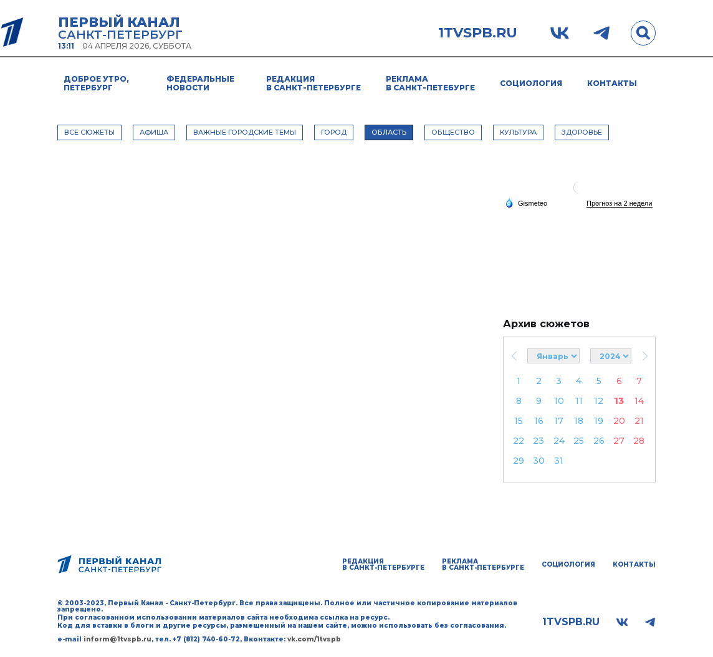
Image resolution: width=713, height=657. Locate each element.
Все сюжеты (89, 132)
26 (599, 440)
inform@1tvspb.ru (117, 639)
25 (578, 440)
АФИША (154, 132)
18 (578, 420)
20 (619, 420)
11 (579, 400)
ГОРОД (334, 132)
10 (559, 400)
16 (538, 420)
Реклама (430, 83)
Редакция (313, 83)
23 (538, 440)
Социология (531, 83)
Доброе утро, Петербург (96, 83)
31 (558, 460)
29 (518, 460)
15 (518, 420)
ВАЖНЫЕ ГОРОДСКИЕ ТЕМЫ (244, 132)
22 (518, 440)
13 (619, 400)
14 (639, 400)
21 (639, 420)
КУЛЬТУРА (518, 132)
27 (618, 440)
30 (539, 460)
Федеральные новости (200, 83)
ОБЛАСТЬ (388, 132)
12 (598, 400)
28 (638, 440)
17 (558, 420)
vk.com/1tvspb (314, 639)
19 (598, 420)
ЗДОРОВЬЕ (582, 132)
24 (559, 440)
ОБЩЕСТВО (453, 132)
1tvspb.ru (477, 33)
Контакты (612, 83)
